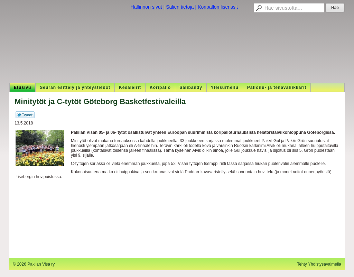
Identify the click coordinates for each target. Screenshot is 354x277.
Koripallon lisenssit (218, 7)
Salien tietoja (180, 7)
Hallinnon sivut (146, 7)
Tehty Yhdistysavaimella (319, 264)
